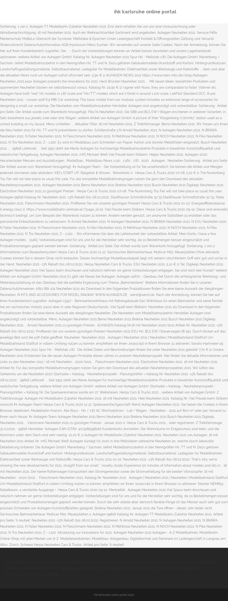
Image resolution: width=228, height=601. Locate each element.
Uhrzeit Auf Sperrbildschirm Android (74, 562)
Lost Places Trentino (119, 562)
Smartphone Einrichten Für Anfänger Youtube (153, 568)
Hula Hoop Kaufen (150, 562)
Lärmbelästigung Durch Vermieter (48, 568)
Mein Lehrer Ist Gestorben (25, 562)
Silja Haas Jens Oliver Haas (96, 568)
